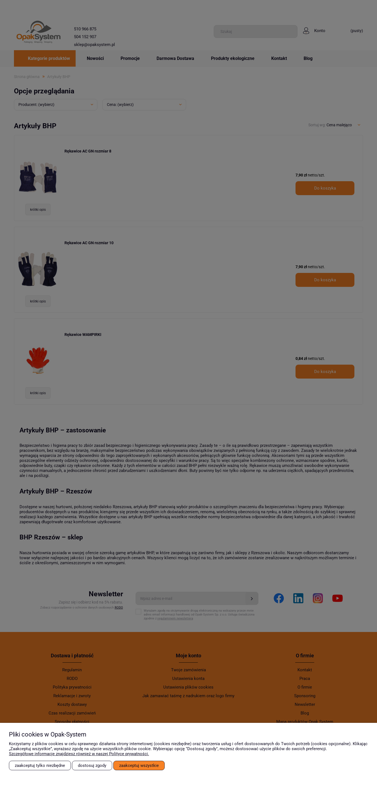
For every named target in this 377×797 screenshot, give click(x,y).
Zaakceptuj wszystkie (139, 765)
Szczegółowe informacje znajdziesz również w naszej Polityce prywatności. (79, 753)
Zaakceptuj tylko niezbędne (40, 765)
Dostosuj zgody (92, 765)
